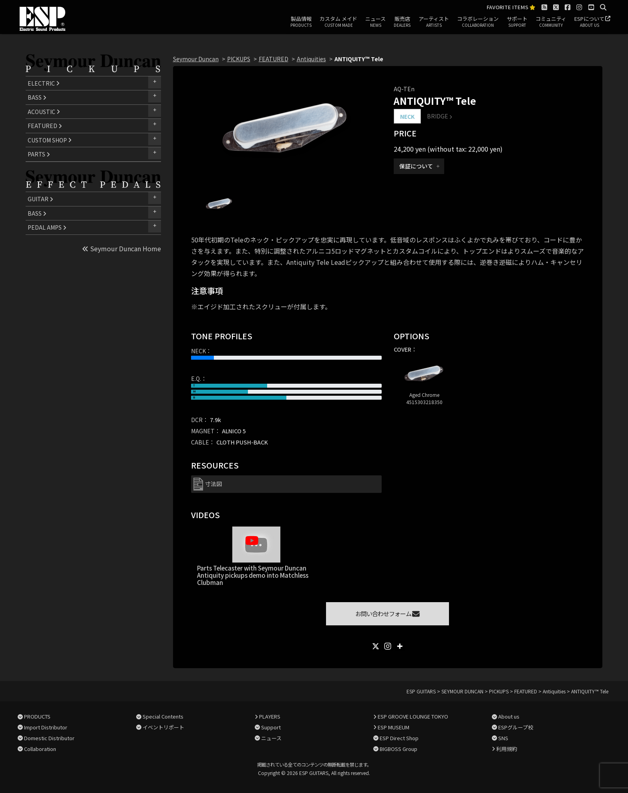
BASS (37, 97)
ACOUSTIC (44, 112)
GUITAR (40, 199)
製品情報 (301, 22)
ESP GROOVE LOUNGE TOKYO (413, 716)
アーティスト (434, 22)
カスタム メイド (338, 22)
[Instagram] (387, 646)
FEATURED (45, 126)
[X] (375, 646)
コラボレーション (478, 22)
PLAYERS (269, 716)
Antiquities (311, 59)
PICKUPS (238, 59)
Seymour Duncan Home (121, 248)
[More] (400, 646)
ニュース (375, 22)
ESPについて (589, 22)
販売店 (402, 22)
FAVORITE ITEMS (511, 7)
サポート (517, 22)
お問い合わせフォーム (387, 613)
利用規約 (506, 749)
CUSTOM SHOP (50, 140)
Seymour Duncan (196, 59)
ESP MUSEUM (393, 727)
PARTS (39, 154)
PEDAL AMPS (47, 227)
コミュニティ (550, 22)
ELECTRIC (44, 83)
